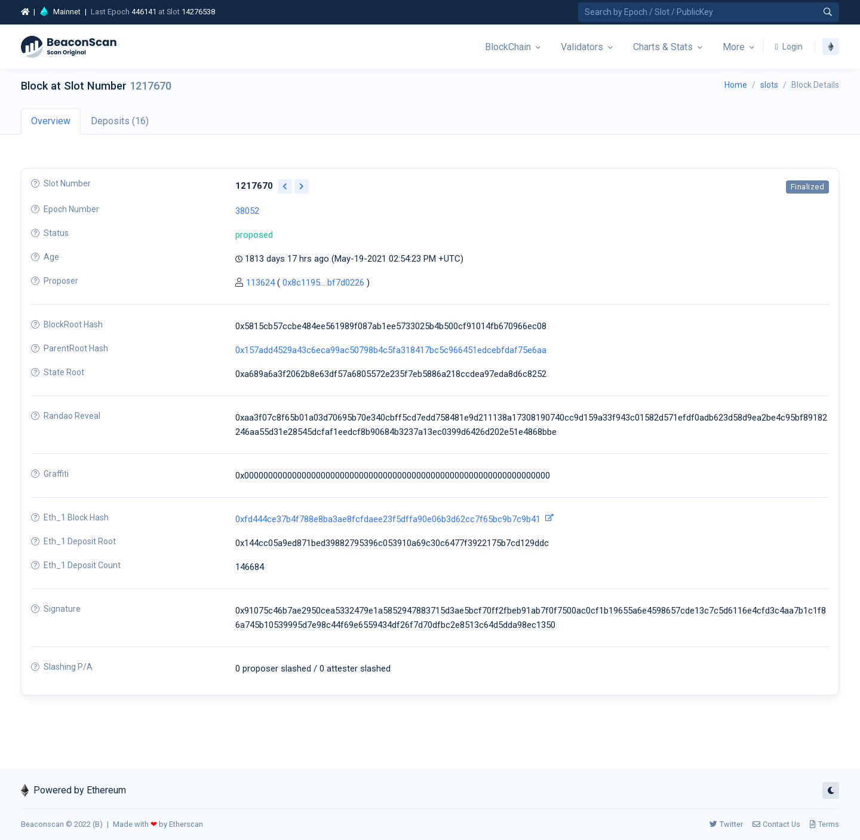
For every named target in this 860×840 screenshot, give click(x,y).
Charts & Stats (663, 47)
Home (735, 85)
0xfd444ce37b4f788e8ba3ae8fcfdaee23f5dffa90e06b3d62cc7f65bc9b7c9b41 (387, 519)
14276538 (198, 11)
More (734, 47)
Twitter (726, 824)
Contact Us (776, 824)
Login (789, 46)
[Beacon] (68, 47)
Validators (582, 47)
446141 (143, 11)
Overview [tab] (50, 121)
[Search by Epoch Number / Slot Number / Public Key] (708, 12)
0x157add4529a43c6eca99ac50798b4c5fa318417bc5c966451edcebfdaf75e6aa (390, 350)
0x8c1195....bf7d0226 (323, 282)
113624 (260, 282)
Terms (824, 824)
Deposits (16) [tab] (120, 121)
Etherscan (186, 824)
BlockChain (508, 47)
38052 (247, 211)
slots (769, 85)
